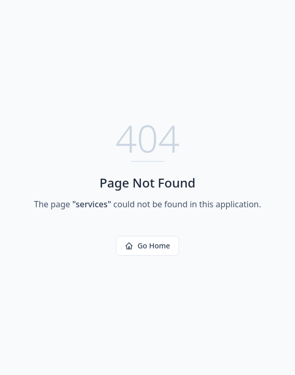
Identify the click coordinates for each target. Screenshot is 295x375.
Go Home (147, 246)
